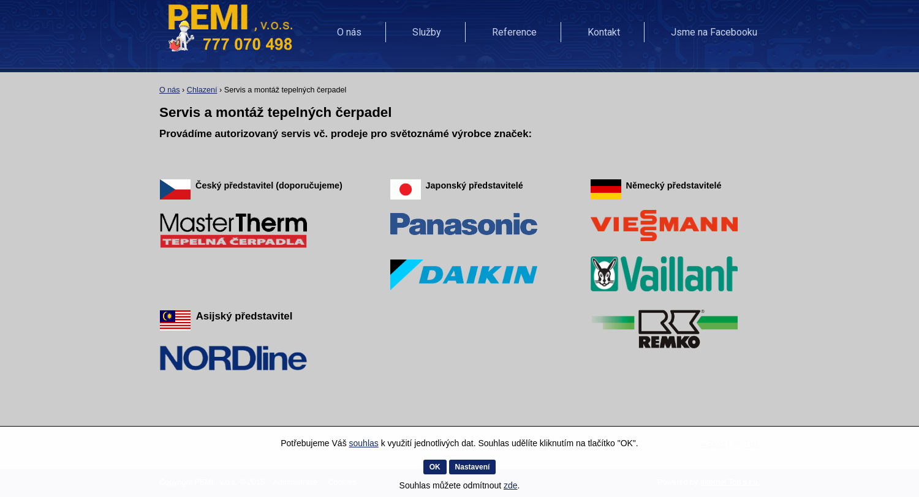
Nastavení (472, 467)
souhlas (364, 443)
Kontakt (604, 32)
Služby (426, 32)
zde (511, 485)
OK (435, 467)
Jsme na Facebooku (714, 32)
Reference (514, 32)
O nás (349, 32)
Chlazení (202, 90)
